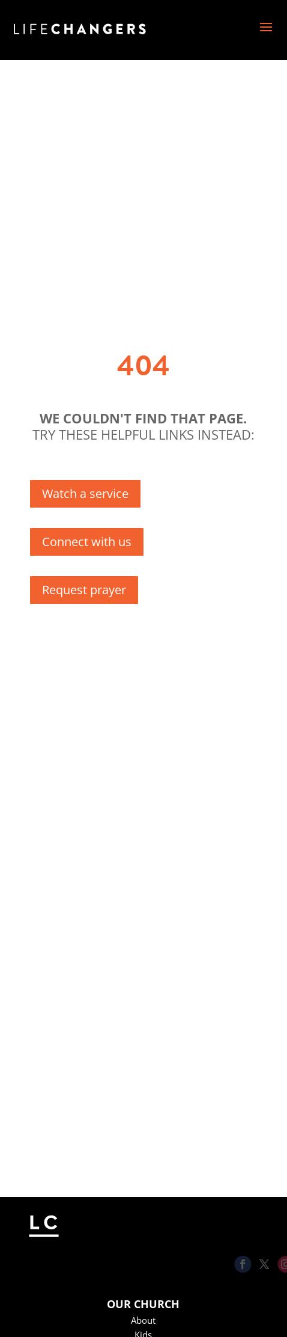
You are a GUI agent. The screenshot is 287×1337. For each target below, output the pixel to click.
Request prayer (84, 590)
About (143, 1320)
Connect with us (86, 541)
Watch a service (85, 493)
